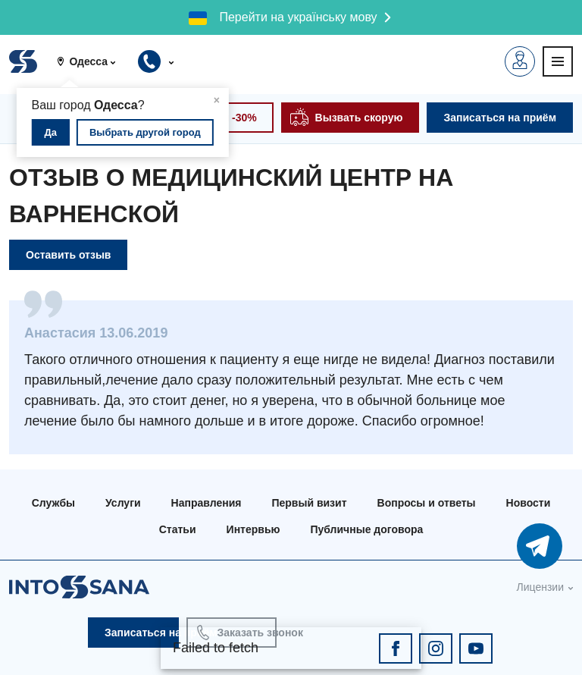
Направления (206, 503)
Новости (528, 503)
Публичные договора (366, 529)
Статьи (177, 529)
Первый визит (308, 503)
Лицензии (540, 587)
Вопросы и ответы (426, 503)
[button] (91, 61)
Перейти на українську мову (298, 17)
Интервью (253, 529)
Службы (53, 503)
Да (51, 132)
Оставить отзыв (68, 255)
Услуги (123, 503)
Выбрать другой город (145, 132)
